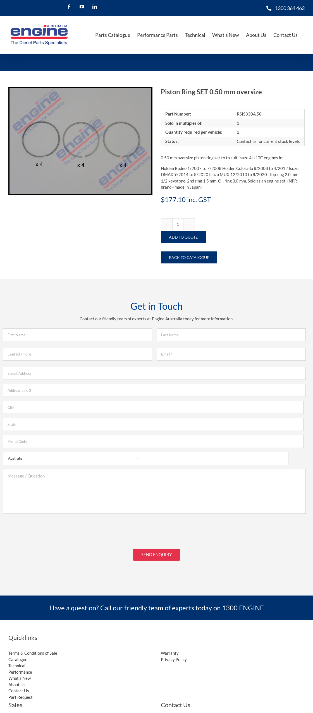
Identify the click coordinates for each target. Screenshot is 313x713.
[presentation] (45, 529)
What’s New (19, 673)
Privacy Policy (174, 655)
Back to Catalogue (189, 257)
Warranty (170, 648)
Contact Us (18, 686)
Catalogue (17, 655)
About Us (16, 680)
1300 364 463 (290, 8)
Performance (20, 667)
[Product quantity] (177, 224)
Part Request (20, 692)
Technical (16, 661)
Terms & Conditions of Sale (32, 648)
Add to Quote (183, 237)
